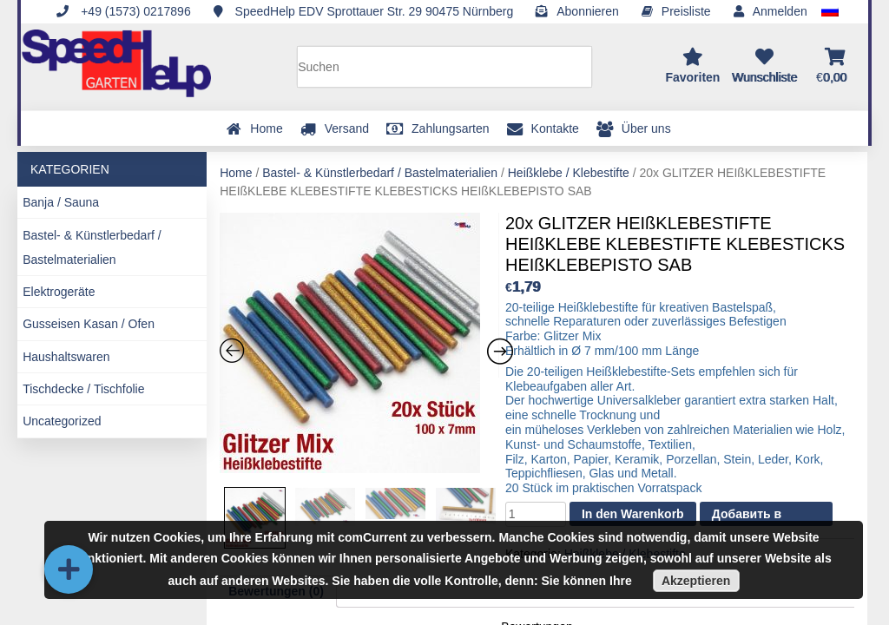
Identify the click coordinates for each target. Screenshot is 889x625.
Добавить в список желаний (760, 516)
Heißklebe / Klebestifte (568, 173)
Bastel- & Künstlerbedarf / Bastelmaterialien (92, 247)
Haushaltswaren (66, 357)
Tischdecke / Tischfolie (83, 389)
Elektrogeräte (59, 292)
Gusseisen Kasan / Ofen (89, 324)
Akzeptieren (696, 581)
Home (236, 173)
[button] (68, 569)
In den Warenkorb (633, 514)
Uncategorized (62, 421)
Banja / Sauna (61, 202)
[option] (359, 345)
